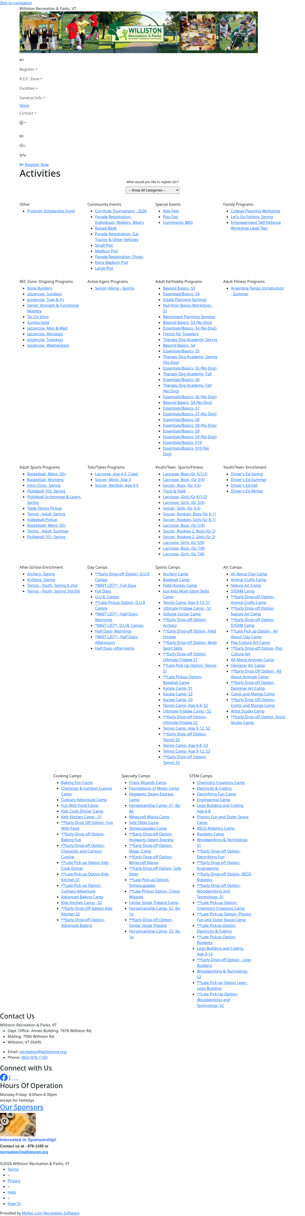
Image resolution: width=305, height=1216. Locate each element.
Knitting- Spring (41, 579)
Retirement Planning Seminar (189, 316)
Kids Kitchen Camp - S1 (81, 816)
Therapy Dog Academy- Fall (187, 374)
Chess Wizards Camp (147, 782)
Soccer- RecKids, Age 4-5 (116, 485)
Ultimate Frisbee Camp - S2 (187, 711)
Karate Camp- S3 (178, 699)
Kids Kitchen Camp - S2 (81, 902)
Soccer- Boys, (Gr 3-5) (182, 485)
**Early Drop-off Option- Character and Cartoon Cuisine (83, 851)
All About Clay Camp (249, 574)
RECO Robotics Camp (216, 828)
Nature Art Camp (246, 585)
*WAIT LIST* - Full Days (115, 585)
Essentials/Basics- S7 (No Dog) (189, 414)
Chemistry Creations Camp (221, 782)
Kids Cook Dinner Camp (82, 811)
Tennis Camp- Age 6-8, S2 (185, 705)
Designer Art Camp (248, 665)
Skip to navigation (16, 2)
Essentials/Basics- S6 (181, 379)
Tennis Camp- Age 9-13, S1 (186, 602)
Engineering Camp (213, 799)
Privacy (14, 1180)
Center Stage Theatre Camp (153, 902)
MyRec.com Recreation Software (50, 1213)
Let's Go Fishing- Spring (252, 216)
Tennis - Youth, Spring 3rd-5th (53, 591)
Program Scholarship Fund (51, 211)
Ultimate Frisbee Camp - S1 (187, 608)
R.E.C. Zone (29, 78)
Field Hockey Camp (180, 585)
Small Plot (104, 245)
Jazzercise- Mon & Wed (47, 328)
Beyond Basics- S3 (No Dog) (187, 322)
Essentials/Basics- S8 (181, 419)
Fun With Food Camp (80, 805)
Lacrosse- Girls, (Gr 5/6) (183, 542)
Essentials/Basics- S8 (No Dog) (189, 425)
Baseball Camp (176, 579)
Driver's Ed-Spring (247, 474)
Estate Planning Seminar (185, 299)
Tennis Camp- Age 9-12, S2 (186, 728)
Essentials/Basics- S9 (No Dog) (189, 436)
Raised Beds (106, 228)
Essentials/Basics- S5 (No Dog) (189, 368)
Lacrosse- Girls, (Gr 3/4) (183, 502)
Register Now (37, 164)
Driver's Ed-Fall (244, 485)
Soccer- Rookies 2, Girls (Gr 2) (189, 536)
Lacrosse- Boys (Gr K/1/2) (185, 474)
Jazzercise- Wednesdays (48, 345)
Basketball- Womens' (45, 479)
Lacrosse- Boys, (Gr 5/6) (184, 525)
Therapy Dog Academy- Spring (190, 339)
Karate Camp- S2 (178, 694)
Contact (26, 113)
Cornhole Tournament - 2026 (121, 211)
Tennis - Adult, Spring (46, 514)
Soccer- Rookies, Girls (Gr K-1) (189, 519)
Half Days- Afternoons (114, 648)
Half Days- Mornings (113, 631)
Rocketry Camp (210, 834)
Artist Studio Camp (247, 711)
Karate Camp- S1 (178, 688)
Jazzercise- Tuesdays (45, 339)
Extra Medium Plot (111, 262)
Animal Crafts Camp (248, 579)
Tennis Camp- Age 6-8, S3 (185, 745)
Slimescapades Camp (148, 828)
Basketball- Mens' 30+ (46, 525)
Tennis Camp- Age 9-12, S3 (186, 751)
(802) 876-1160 (34, 1057)
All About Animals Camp (252, 659)
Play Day (170, 216)
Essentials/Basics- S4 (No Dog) (189, 328)
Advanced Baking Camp (82, 896)
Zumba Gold (38, 322)
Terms (13, 1169)
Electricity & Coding (214, 788)
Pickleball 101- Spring (46, 536)
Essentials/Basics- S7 (181, 408)
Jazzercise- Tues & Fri (45, 299)
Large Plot (104, 268)
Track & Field (174, 491)
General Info (31, 97)
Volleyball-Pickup (42, 519)
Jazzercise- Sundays (44, 293)
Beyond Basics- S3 (179, 288)
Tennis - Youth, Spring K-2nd (52, 585)
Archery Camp (175, 574)
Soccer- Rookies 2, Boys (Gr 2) (189, 531)
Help (12, 1192)
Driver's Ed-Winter (247, 491)
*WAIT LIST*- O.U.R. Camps (119, 625)
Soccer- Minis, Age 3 (113, 479)
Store (24, 105)
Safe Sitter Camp (144, 822)
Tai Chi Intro (38, 316)
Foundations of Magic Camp (154, 788)
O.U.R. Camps (107, 596)
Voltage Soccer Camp (182, 614)
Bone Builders (39, 288)
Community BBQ (178, 222)
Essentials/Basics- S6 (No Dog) (189, 396)
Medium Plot (106, 251)
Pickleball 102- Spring (46, 491)
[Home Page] (32, 60)
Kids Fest (171, 211)
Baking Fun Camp (77, 782)
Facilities (27, 88)
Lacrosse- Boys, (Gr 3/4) (184, 479)
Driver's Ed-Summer (249, 479)
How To (14, 1203)
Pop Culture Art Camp (250, 642)
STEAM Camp (242, 591)
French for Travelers (180, 334)
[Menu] (23, 155)
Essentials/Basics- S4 (181, 293)
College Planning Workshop (255, 211)
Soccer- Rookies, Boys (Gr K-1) (189, 514)
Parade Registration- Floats (119, 256)
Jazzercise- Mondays (45, 334)
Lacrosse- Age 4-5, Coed (116, 474)
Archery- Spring (41, 574)
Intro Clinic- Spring (44, 485)
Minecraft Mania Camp (149, 816)
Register (27, 69)
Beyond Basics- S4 (179, 345)
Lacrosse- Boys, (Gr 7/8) (184, 548)
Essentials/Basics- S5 (181, 351)
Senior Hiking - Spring (114, 288)
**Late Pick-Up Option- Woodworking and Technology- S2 (217, 999)
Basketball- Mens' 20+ (46, 474)
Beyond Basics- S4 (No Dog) (187, 402)
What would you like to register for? (152, 182)
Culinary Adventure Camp (84, 799)
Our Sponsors (21, 1106)
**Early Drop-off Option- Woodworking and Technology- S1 (219, 891)
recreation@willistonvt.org (43, 1051)
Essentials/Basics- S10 (182, 442)
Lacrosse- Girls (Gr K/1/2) (185, 496)
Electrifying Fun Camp (216, 794)
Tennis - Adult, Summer (48, 531)
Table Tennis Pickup (44, 508)
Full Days (103, 591)
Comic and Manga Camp (253, 694)
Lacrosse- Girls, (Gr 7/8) (183, 554)
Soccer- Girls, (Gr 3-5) (181, 508)
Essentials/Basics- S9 (181, 431)
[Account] (32, 122)
